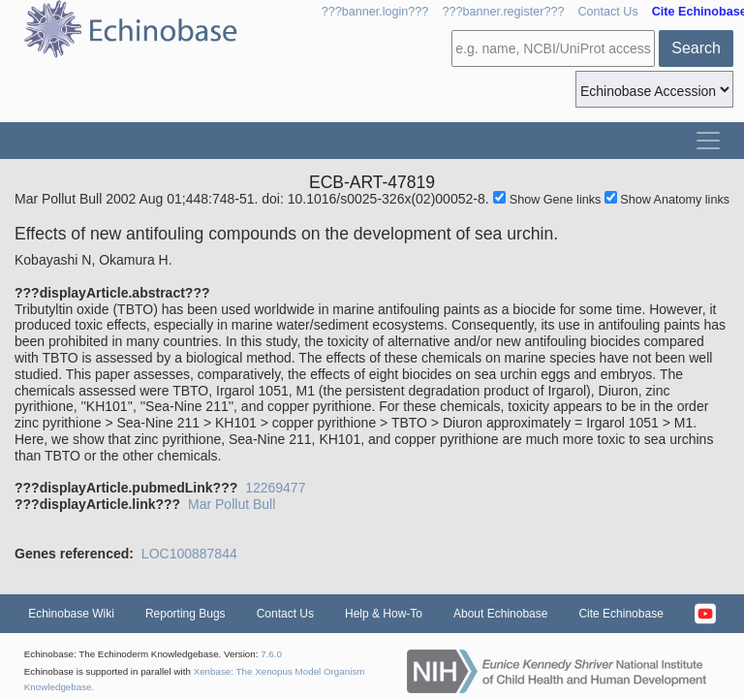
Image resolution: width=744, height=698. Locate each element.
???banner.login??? (375, 11)
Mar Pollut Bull (231, 504)
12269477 (275, 487)
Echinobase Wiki (71, 613)
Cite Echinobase (620, 613)
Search (696, 48)
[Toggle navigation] (708, 140)
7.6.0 (271, 654)
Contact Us (607, 11)
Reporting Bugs (185, 613)
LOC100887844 (189, 553)
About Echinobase (500, 613)
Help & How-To (383, 613)
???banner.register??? (503, 11)
